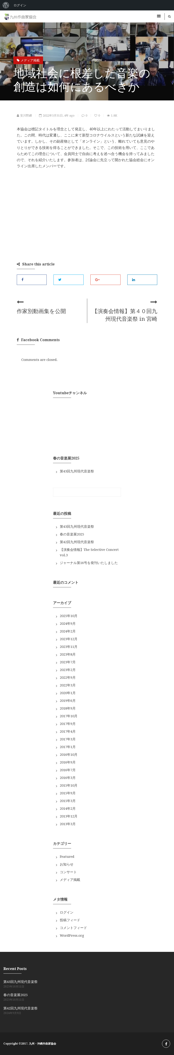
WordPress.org (72, 935)
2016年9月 (68, 762)
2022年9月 (68, 678)
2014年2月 (68, 809)
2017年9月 (68, 724)
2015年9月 (68, 793)
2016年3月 (68, 778)
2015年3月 (68, 801)
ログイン (66, 912)
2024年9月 (68, 624)
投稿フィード (70, 920)
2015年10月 (68, 785)
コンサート (68, 872)
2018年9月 (68, 708)
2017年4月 (68, 731)
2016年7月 (68, 770)
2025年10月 (68, 616)
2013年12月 (68, 816)
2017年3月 (68, 739)
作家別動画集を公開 (41, 311)
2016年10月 (68, 755)
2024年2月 (68, 631)
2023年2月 (68, 670)
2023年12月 (68, 639)
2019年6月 (68, 701)
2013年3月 (68, 824)
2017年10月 (68, 716)
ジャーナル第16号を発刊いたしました (89, 563)
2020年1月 (68, 693)
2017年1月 (68, 747)
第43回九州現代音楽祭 (77, 471)
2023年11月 (68, 647)
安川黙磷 (24, 115)
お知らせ (66, 864)
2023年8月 (68, 654)
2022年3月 (68, 685)
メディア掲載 (28, 60)
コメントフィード (73, 928)
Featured (67, 857)
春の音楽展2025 (72, 534)
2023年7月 (68, 662)
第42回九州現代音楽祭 (77, 542)
